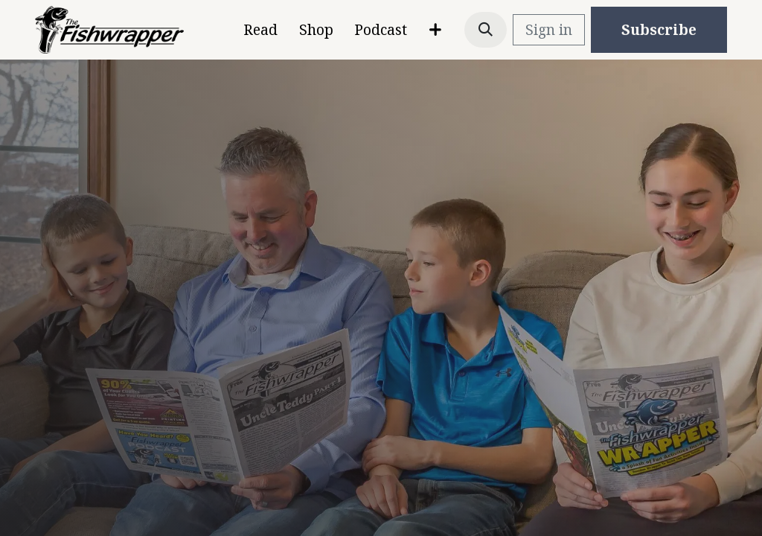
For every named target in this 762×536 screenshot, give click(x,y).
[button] (486, 30)
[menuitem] (260, 30)
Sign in (548, 29)
